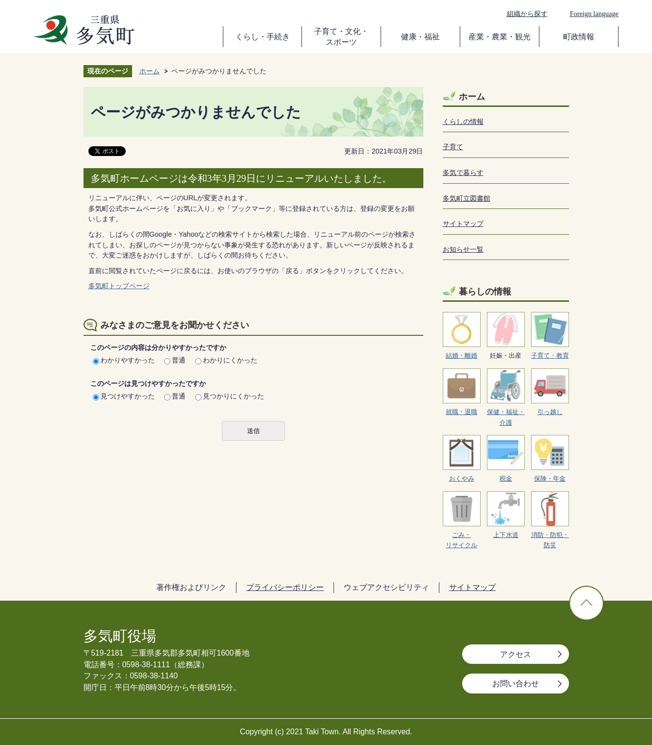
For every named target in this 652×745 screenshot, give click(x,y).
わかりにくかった (226, 360)
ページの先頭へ (586, 603)
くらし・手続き (262, 37)
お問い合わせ (515, 683)
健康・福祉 (420, 37)
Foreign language (594, 13)
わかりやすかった (124, 360)
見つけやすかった (124, 396)
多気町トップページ (119, 286)
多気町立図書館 (466, 198)
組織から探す (527, 13)
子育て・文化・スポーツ (341, 36)
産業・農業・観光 (499, 37)
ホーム (149, 71)
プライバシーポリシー (285, 587)
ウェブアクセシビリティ (386, 587)
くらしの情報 (463, 121)
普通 (174, 360)
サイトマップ (463, 223)
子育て (453, 147)
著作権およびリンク (191, 587)
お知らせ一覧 (463, 249)
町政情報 (578, 37)
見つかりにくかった (229, 396)
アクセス (515, 654)
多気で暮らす (463, 172)
